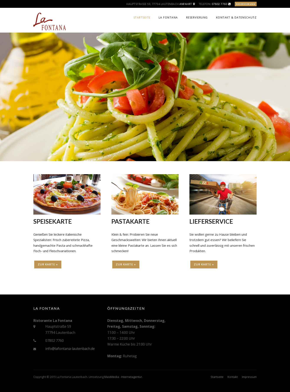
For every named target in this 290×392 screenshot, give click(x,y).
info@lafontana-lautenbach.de (70, 348)
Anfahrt (185, 4)
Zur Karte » (48, 264)
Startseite (142, 17)
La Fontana (168, 17)
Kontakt (233, 377)
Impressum (249, 377)
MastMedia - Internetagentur (123, 377)
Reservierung (245, 4)
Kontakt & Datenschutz (236, 17)
